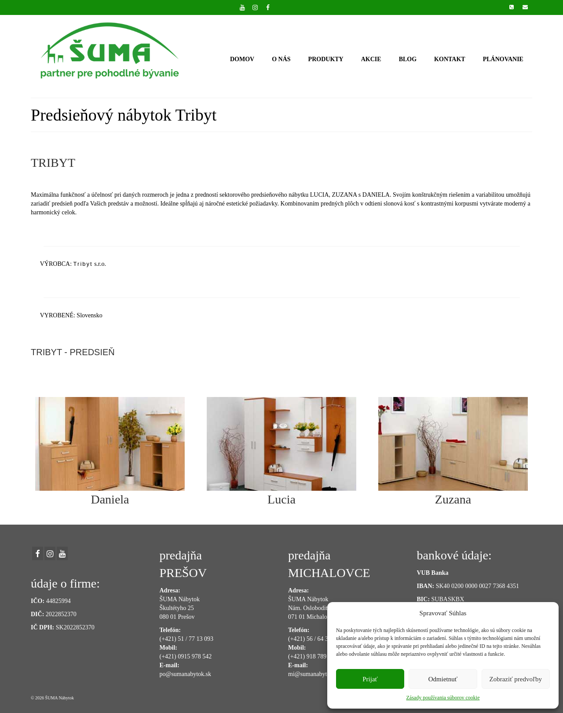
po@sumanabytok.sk (186, 674)
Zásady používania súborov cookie (443, 698)
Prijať (370, 679)
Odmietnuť (442, 679)
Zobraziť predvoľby (516, 679)
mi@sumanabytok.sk (314, 674)
